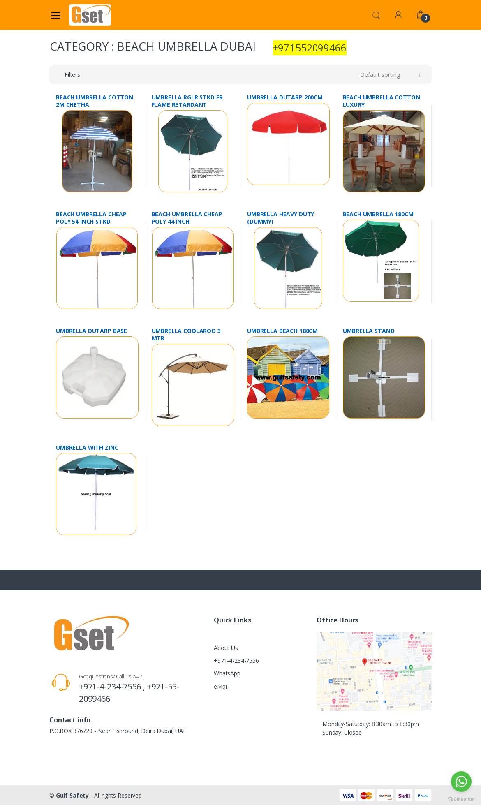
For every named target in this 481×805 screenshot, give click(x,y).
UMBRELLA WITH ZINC (87, 447)
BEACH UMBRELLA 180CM (378, 214)
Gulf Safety (72, 795)
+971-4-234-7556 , (113, 686)
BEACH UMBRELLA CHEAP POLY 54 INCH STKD (91, 218)
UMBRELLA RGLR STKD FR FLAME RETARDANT (187, 101)
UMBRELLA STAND (369, 331)
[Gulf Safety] (90, 14)
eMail (221, 686)
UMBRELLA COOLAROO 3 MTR (186, 334)
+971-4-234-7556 (236, 660)
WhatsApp (227, 673)
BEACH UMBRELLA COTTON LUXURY (381, 101)
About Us (226, 648)
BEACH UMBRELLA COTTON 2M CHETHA (94, 101)
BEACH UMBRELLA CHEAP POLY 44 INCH (187, 218)
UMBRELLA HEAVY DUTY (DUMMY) (280, 218)
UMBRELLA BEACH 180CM (282, 331)
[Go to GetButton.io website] (461, 797)
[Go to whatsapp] (461, 781)
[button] (376, 14)
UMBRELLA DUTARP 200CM (285, 97)
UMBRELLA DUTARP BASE (91, 331)
